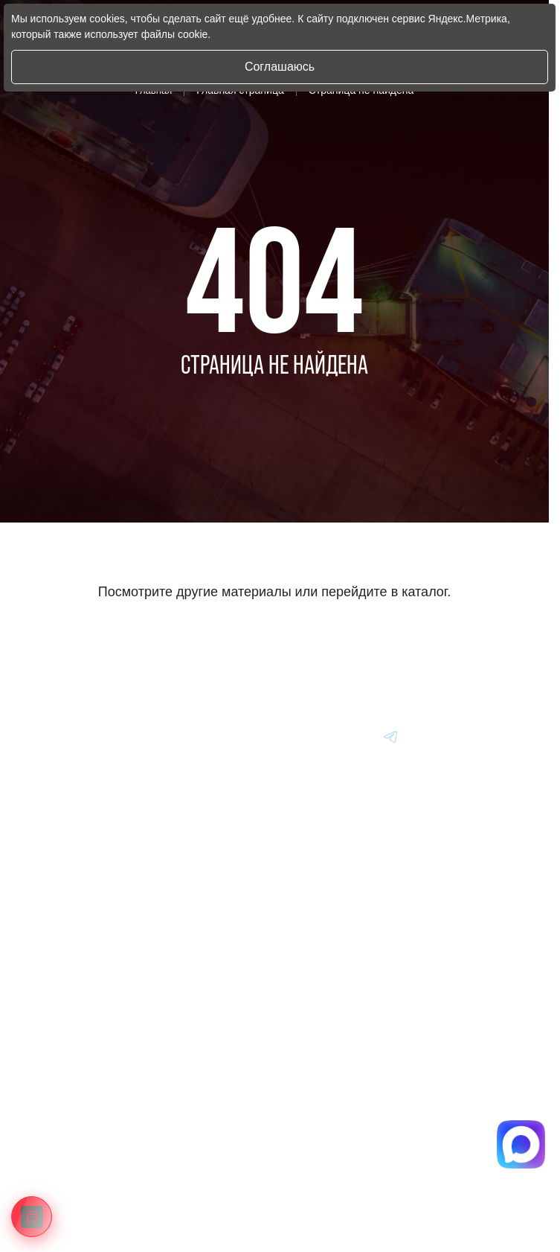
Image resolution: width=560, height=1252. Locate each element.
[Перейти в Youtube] (391, 736)
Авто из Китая (73, 1011)
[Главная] (63, 736)
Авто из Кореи (73, 943)
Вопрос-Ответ (72, 1116)
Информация (72, 1081)
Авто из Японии (77, 977)
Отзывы (59, 1150)
